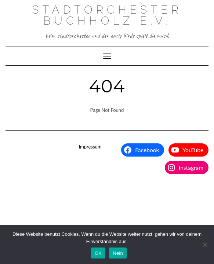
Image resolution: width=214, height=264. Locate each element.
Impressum (90, 147)
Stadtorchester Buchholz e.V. (107, 15)
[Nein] (204, 244)
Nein (118, 253)
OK (98, 253)
